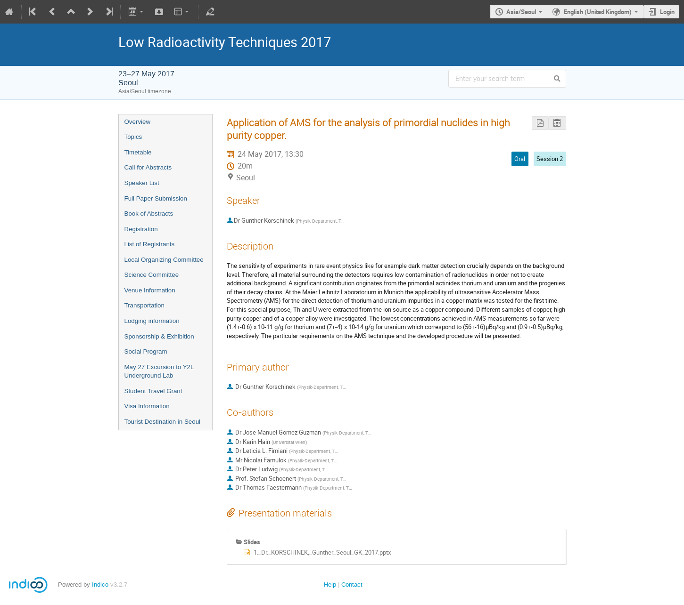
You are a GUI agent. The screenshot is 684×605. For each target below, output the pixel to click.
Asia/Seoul (521, 12)
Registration (141, 229)
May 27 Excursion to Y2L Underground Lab (159, 371)
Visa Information (147, 406)
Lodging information (152, 320)
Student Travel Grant (153, 391)
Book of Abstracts (148, 213)
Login (667, 12)
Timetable (138, 152)
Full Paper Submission (155, 198)
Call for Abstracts (148, 167)
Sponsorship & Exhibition (159, 336)
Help (330, 585)
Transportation (144, 305)
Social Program (145, 351)
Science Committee (151, 274)
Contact (352, 585)
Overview (137, 121)
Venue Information (149, 290)
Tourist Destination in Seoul (162, 421)
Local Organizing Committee (164, 259)
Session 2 (549, 158)
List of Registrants (149, 244)
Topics (133, 136)
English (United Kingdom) (598, 12)
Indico (100, 585)
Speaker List (141, 182)
